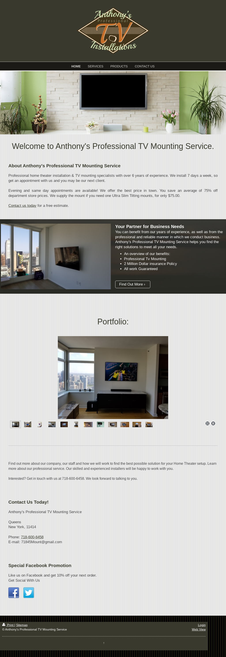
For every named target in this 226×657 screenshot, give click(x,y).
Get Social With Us (24, 580)
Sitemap (22, 625)
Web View (199, 629)
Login (202, 625)
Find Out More (131, 284)
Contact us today (22, 206)
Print (8, 625)
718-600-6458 (32, 537)
